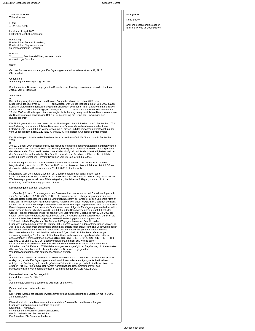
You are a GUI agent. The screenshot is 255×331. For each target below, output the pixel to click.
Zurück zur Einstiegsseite (16, 2)
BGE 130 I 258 (63, 238)
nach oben (138, 327)
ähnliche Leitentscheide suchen (143, 24)
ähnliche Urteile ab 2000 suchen (143, 27)
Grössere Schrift (111, 2)
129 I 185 (94, 238)
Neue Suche (133, 19)
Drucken (35, 2)
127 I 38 (13, 240)
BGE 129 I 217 (41, 131)
